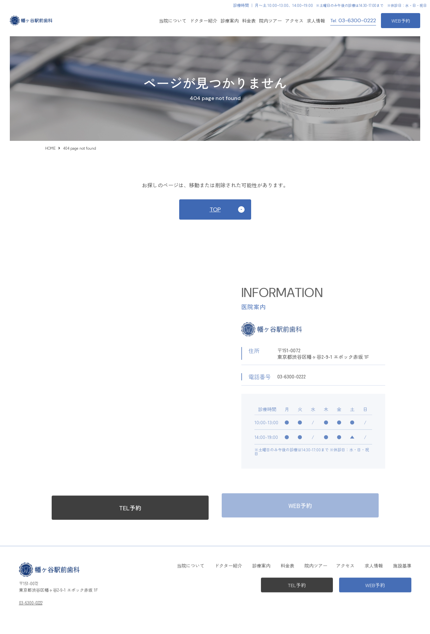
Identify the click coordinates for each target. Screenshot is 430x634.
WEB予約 (400, 20)
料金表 (249, 20)
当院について (172, 20)
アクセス (294, 20)
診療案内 (261, 564)
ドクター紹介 (203, 20)
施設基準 (402, 564)
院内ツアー (270, 20)
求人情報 (316, 20)
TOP (215, 209)
